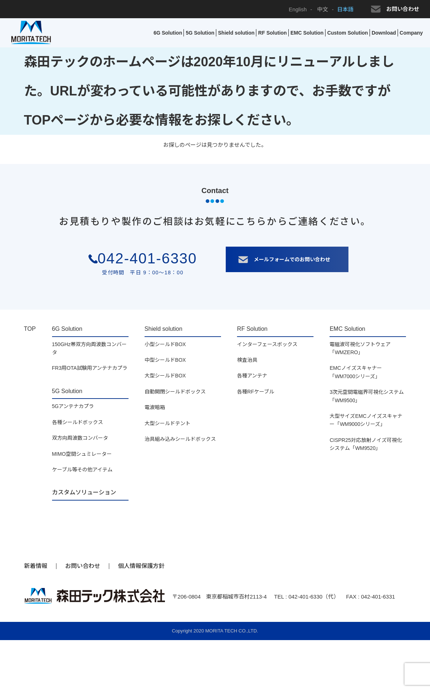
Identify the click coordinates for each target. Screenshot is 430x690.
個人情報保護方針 (141, 566)
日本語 (345, 9)
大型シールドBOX (165, 376)
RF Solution (272, 33)
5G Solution (200, 33)
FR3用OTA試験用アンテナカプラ (89, 368)
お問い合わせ (395, 9)
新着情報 (35, 566)
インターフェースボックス (267, 344)
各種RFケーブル (255, 392)
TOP (30, 329)
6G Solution (168, 33)
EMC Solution (307, 33)
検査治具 (247, 360)
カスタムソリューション (84, 492)
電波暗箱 (155, 407)
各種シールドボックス (77, 422)
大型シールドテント (167, 423)
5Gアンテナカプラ (73, 406)
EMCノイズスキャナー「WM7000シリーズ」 (356, 372)
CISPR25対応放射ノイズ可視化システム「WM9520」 (366, 444)
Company (411, 33)
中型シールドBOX (165, 360)
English (298, 9)
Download (384, 33)
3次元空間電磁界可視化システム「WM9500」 (367, 396)
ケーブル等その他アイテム (82, 470)
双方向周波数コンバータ (80, 438)
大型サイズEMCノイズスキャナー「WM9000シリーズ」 (366, 420)
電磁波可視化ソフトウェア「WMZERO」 (360, 348)
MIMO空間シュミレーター (82, 454)
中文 (322, 9)
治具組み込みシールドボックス (180, 439)
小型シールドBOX (165, 344)
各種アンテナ (252, 376)
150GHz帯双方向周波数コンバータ (89, 348)
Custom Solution (347, 33)
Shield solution (236, 33)
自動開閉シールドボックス (175, 392)
